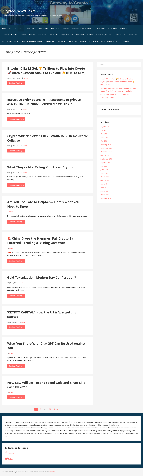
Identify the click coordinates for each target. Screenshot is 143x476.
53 (50, 409)
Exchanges (73, 41)
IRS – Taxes (112, 28)
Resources (123, 28)
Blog (20, 28)
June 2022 (104, 170)
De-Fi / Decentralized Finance (31, 41)
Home (4, 28)
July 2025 (103, 130)
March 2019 (104, 195)
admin (26, 78)
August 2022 (105, 162)
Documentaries (99, 28)
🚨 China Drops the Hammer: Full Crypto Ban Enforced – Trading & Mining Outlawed (41, 240)
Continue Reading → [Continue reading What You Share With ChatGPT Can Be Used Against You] (16, 366)
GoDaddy (52, 472)
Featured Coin (120, 35)
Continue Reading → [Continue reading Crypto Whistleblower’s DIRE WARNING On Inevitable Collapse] (16, 150)
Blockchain (42, 35)
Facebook (9, 453)
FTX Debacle (93, 41)
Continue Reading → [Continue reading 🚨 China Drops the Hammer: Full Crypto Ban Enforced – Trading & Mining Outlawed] (16, 261)
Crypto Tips (132, 35)
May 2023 (103, 141)
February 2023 (105, 145)
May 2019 (103, 188)
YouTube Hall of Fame (10, 41)
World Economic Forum (109, 41)
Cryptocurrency (42, 28)
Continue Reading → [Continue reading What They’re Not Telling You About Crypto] (16, 185)
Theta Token (50, 41)
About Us (12, 28)
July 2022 (103, 166)
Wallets (32, 35)
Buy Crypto (55, 28)
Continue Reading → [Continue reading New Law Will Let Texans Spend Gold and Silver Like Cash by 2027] (16, 397)
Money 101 (62, 41)
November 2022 (106, 152)
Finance (83, 41)
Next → (57, 409)
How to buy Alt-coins (104, 35)
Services (66, 28)
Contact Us (30, 28)
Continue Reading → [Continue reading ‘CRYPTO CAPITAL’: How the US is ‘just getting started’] (16, 327)
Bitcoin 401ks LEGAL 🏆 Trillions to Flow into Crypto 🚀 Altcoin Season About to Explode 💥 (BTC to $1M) (46, 70)
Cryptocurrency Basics (19, 11)
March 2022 (104, 177)
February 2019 (105, 198)
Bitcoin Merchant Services (81, 28)
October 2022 (105, 155)
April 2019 (104, 191)
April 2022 (104, 173)
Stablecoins (125, 41)
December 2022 (106, 148)
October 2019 (105, 180)
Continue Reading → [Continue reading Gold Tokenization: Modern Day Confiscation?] (16, 296)
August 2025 (105, 127)
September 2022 (106, 159)
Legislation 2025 (67, 35)
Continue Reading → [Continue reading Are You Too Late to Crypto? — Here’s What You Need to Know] (16, 222)
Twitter (9, 458)
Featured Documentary (84, 35)
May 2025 (103, 134)
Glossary (23, 35)
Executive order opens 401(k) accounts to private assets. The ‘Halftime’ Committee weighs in (44, 102)
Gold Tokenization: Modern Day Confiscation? (41, 277)
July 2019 (103, 184)
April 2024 (104, 137)
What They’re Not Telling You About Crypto (40, 167)
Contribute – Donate (9, 35)
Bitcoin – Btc (53, 35)
